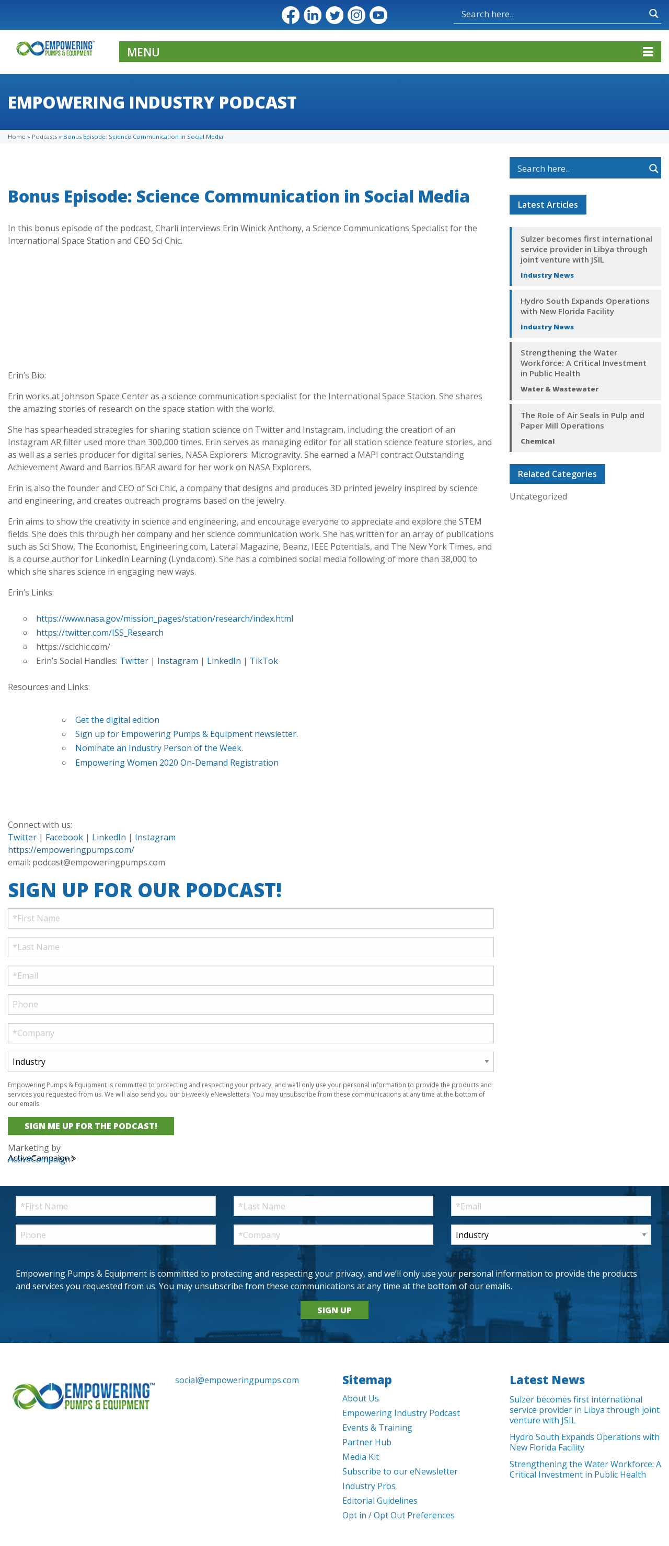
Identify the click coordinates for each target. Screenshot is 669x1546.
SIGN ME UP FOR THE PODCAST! (91, 1126)
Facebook (290, 15)
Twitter (334, 15)
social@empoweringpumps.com (237, 1380)
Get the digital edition (117, 720)
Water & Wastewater (559, 389)
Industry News (547, 275)
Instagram (356, 15)
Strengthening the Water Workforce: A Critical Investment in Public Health (584, 362)
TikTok (264, 661)
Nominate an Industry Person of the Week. (159, 748)
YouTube (378, 15)
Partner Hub (366, 1442)
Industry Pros (369, 1486)
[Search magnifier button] (654, 13)
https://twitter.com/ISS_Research (100, 632)
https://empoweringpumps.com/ (71, 849)
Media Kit (360, 1456)
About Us (360, 1398)
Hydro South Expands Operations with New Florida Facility (585, 305)
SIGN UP (334, 1310)
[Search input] (553, 13)
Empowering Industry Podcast (401, 1413)
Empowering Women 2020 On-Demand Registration (177, 762)
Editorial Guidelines (380, 1500)
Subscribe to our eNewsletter (400, 1471)
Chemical (538, 441)
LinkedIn (312, 15)
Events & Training (377, 1427)
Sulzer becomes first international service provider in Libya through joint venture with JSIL (586, 249)
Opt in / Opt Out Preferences (398, 1515)
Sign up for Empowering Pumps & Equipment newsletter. (187, 734)
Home (17, 136)
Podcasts (44, 136)
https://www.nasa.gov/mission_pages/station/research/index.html (164, 618)
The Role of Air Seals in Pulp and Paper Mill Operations (582, 420)
